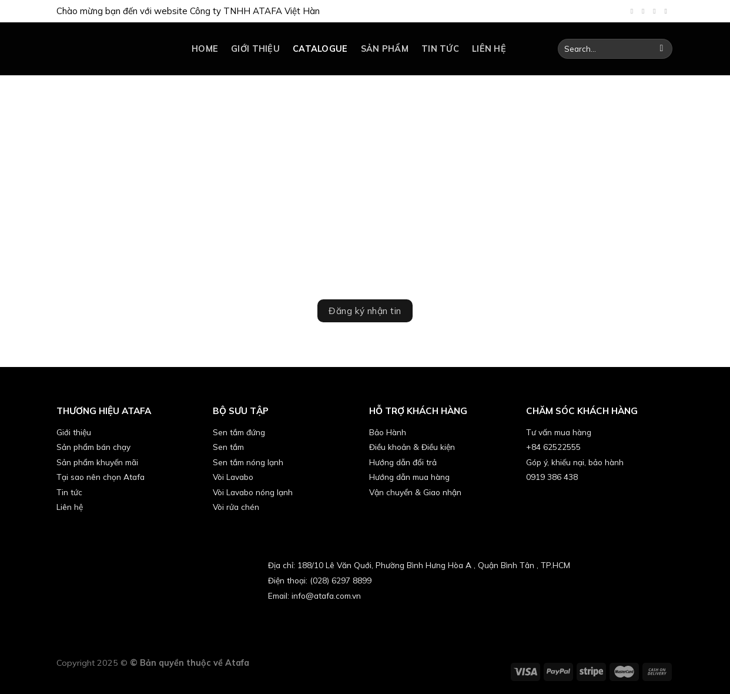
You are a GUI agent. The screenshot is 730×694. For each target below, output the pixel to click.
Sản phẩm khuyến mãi (97, 462)
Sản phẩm (384, 49)
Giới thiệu (255, 49)
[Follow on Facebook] (634, 11)
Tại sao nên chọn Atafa (100, 477)
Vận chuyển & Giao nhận (415, 492)
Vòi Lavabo (233, 477)
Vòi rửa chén (236, 507)
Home (205, 49)
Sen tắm (228, 447)
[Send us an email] (656, 11)
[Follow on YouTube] (667, 11)
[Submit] (661, 49)
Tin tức (440, 49)
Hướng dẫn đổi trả (403, 462)
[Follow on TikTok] (645, 11)
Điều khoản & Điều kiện (412, 447)
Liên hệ (489, 49)
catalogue (320, 49)
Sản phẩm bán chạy (93, 447)
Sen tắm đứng (239, 432)
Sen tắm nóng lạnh (248, 462)
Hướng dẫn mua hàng (409, 477)
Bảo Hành (387, 432)
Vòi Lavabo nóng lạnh (253, 492)
